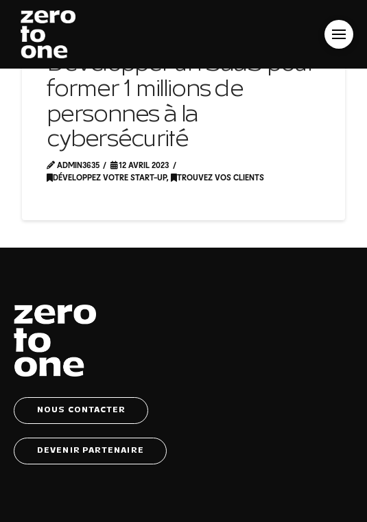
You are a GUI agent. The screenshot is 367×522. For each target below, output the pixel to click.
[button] (338, 34)
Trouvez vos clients (217, 177)
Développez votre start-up (107, 177)
